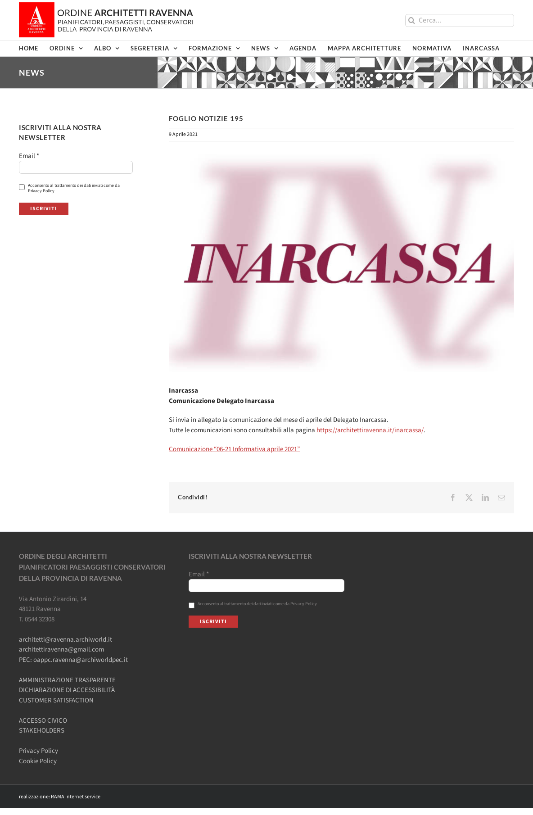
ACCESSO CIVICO (43, 720)
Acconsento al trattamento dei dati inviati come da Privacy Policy (69, 188)
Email (29, 156)
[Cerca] (411, 20)
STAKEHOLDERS (41, 730)
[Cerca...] (459, 20)
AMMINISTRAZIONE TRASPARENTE (67, 680)
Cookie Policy (38, 761)
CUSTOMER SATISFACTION (56, 700)
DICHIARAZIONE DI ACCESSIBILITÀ (67, 690)
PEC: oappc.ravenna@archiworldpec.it (73, 660)
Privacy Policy (38, 751)
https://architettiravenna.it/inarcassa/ (370, 430)
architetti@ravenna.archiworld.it (65, 639)
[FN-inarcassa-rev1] (341, 263)
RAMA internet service (75, 797)
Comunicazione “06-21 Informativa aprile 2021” (234, 449)
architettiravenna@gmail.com (61, 649)
